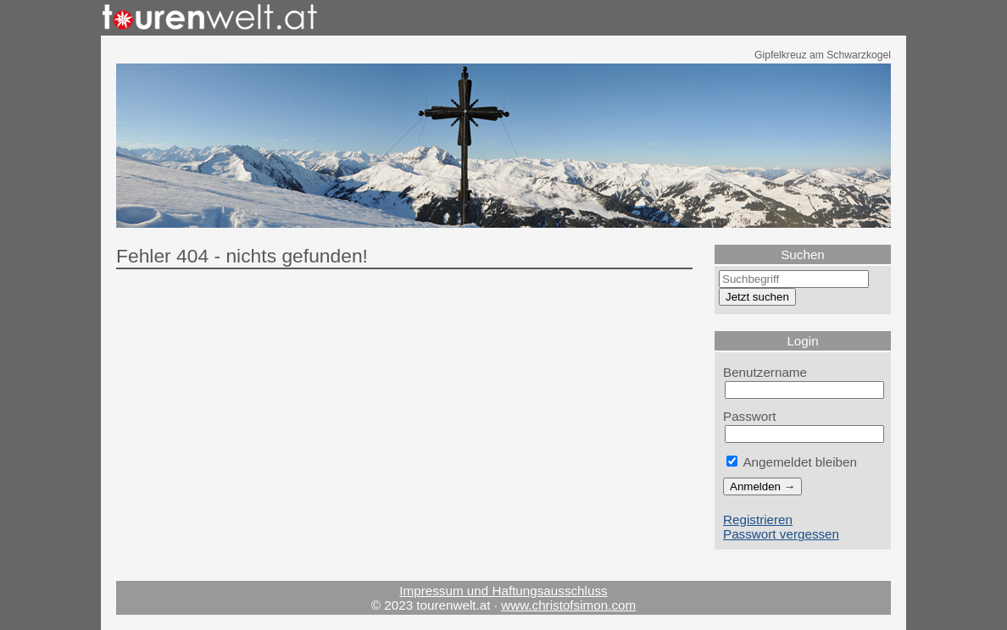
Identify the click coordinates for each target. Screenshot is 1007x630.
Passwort (749, 416)
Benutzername (765, 372)
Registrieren (758, 519)
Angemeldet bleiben (791, 462)
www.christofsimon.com (568, 605)
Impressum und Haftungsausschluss (503, 590)
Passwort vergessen (781, 534)
